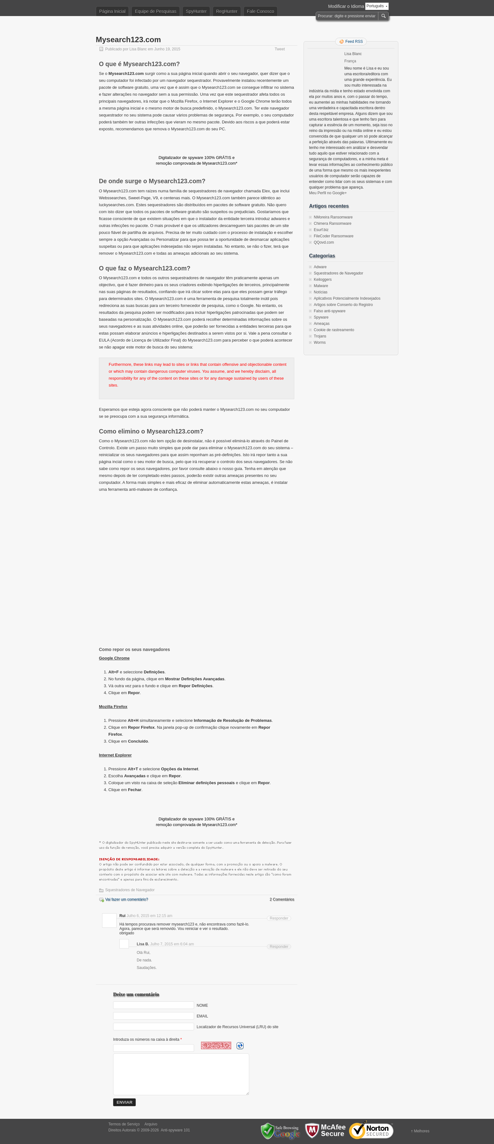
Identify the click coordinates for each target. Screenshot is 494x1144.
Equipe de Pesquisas (155, 11)
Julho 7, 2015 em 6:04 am (172, 944)
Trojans (320, 336)
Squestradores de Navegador (130, 890)
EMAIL (202, 1016)
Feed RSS (354, 41)
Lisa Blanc (138, 49)
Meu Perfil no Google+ (328, 193)
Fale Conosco (260, 11)
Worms (320, 342)
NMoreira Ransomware (333, 217)
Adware (320, 267)
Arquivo (150, 1124)
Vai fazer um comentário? (126, 899)
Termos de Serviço (124, 1124)
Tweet (280, 49)
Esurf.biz (321, 230)
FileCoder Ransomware (333, 236)
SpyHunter (196, 11)
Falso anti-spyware (330, 311)
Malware (321, 286)
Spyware (321, 317)
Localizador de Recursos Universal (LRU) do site (237, 1027)
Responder (279, 918)
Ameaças (322, 323)
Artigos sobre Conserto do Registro (343, 305)
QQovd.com (324, 242)
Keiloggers (323, 279)
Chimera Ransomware (332, 223)
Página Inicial (112, 11)
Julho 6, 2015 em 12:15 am (149, 916)
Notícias (320, 292)
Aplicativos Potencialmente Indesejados (347, 298)
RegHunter (227, 11)
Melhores (421, 1131)
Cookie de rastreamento (334, 330)
